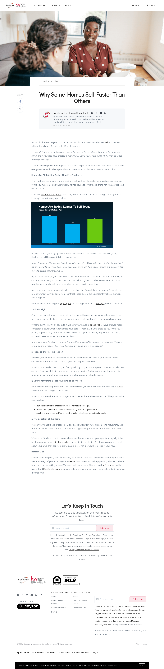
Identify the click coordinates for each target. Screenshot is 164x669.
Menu (135, 5)
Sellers (75, 597)
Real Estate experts (52, 469)
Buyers (54, 612)
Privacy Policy (141, 644)
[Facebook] (18, 595)
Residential (39, 5)
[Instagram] (36, 595)
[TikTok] (41, 595)
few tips (100, 303)
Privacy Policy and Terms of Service (84, 550)
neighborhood (60, 442)
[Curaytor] (28, 608)
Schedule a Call (79, 608)
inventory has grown (51, 194)
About (53, 597)
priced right (95, 325)
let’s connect (109, 465)
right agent (65, 303)
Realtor (72, 461)
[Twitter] (22, 595)
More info (116, 665)
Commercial (55, 5)
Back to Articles (50, 81)
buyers (120, 387)
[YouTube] (32, 595)
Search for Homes (59, 608)
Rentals (69, 5)
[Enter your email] (75, 528)
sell (107, 142)
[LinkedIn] (27, 595)
